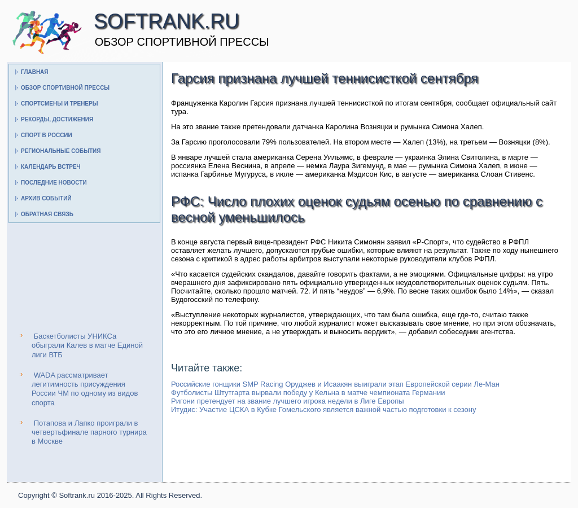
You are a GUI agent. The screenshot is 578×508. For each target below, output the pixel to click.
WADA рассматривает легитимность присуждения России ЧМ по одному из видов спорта (85, 389)
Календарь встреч (51, 167)
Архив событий (46, 198)
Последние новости (54, 182)
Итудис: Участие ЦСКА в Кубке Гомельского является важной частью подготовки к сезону (323, 409)
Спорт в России (46, 135)
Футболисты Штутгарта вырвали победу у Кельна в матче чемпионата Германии (308, 392)
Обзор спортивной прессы (65, 88)
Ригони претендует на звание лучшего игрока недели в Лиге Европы (287, 401)
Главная (35, 72)
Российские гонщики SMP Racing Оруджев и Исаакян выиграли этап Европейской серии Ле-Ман (335, 384)
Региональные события (60, 151)
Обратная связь (47, 214)
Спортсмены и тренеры (59, 103)
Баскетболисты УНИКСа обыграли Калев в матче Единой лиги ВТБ (87, 345)
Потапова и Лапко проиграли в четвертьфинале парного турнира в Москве (89, 432)
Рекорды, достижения (57, 119)
